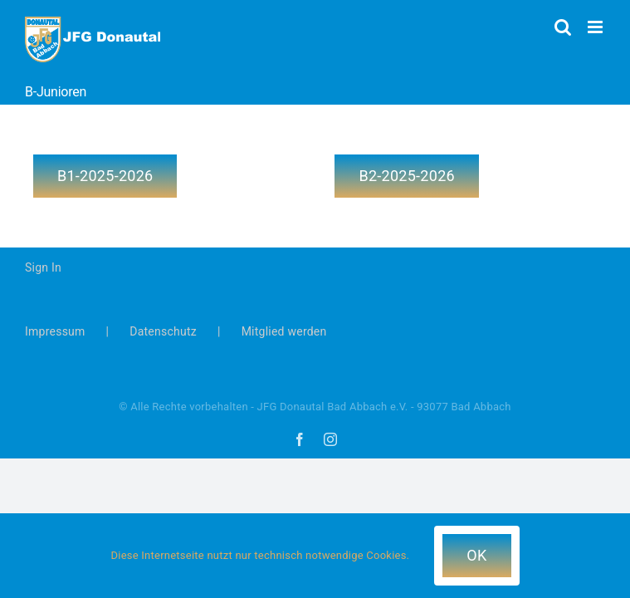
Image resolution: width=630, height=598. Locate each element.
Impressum (55, 331)
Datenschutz (163, 331)
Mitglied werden (284, 331)
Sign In (43, 267)
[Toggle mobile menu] (596, 27)
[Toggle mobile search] (562, 27)
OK (476, 555)
